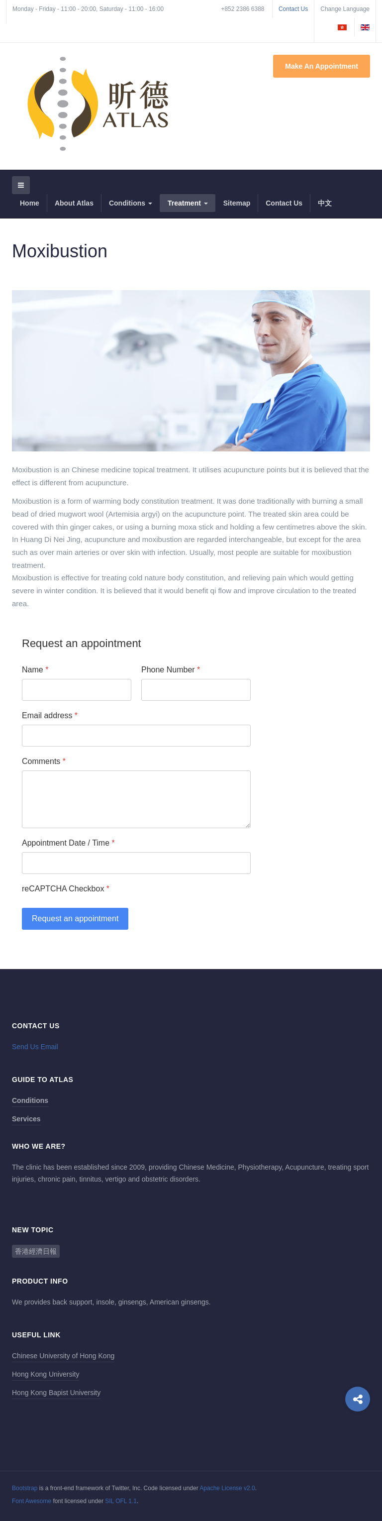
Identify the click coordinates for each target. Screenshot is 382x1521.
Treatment (188, 203)
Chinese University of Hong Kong (63, 1356)
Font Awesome (31, 1501)
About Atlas (74, 203)
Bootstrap (24, 1488)
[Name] (76, 690)
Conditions (130, 203)
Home (29, 203)
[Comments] (136, 799)
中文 (325, 203)
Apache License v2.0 (227, 1488)
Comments (44, 761)
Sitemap (236, 203)
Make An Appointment (321, 66)
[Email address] (136, 736)
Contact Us (293, 8)
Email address (50, 715)
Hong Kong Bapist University (56, 1393)
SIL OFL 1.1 (121, 1501)
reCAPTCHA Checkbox (65, 888)
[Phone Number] (196, 690)
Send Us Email (35, 1047)
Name (35, 669)
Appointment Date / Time (68, 843)
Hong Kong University (45, 1374)
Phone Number (170, 669)
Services (26, 1119)
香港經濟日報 (36, 1251)
